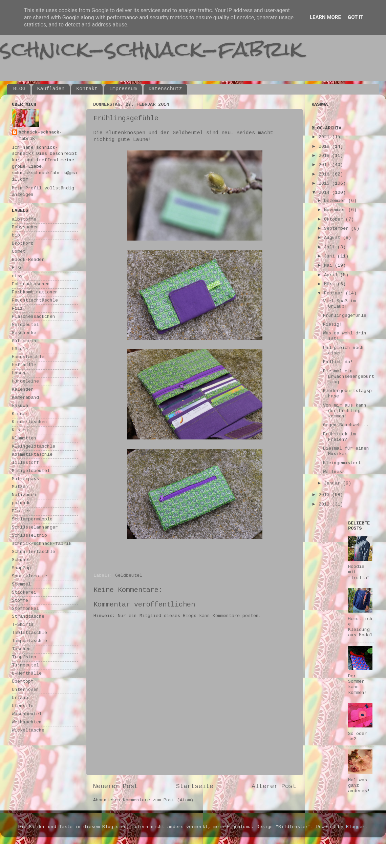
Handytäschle (28, 356)
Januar (333, 483)
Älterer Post (274, 786)
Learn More (325, 17)
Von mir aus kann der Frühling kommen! (344, 411)
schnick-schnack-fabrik (151, 49)
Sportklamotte (29, 576)
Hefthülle (24, 365)
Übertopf (23, 681)
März (331, 284)
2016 (325, 174)
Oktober (335, 219)
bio (16, 235)
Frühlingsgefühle (344, 315)
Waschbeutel (27, 714)
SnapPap (21, 568)
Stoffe (20, 600)
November (336, 209)
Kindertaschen (29, 422)
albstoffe (24, 219)
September (337, 228)
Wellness (334, 471)
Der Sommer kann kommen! (357, 684)
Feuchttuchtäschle (35, 300)
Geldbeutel (128, 575)
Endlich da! (338, 362)
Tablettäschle (29, 632)
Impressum (123, 89)
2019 (325, 146)
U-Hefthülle (27, 673)
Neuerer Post (115, 786)
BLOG (19, 89)
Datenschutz (165, 89)
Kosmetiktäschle (32, 454)
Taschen (21, 649)
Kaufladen (51, 89)
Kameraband (25, 397)
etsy (17, 276)
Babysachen (25, 227)
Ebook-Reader (28, 259)
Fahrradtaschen (31, 284)
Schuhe (20, 559)
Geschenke (24, 332)
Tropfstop (24, 657)
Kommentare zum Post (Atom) (158, 800)
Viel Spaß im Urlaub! (339, 304)
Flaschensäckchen (33, 316)
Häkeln (20, 349)
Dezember (336, 200)
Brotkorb (23, 243)
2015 (325, 183)
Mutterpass (25, 478)
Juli (331, 247)
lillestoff (25, 462)
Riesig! (332, 324)
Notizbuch (24, 494)
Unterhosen (25, 689)
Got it (355, 17)
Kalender (23, 389)
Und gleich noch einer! (343, 350)
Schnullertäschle (33, 551)
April (332, 274)
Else (17, 267)
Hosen (18, 373)
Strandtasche (28, 616)
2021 (325, 137)
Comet (18, 251)
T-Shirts (23, 624)
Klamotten (24, 438)
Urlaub (20, 697)
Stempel (21, 584)
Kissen (20, 430)
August (333, 237)
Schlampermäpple (32, 519)
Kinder (20, 413)
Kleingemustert (342, 463)
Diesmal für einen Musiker (346, 451)
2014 (325, 192)
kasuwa (20, 405)
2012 (325, 504)
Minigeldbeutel (31, 470)
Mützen (20, 486)
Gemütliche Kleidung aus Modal (360, 627)
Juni (331, 256)
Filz (17, 308)
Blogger (355, 826)
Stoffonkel (25, 608)
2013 (325, 494)
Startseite (194, 786)
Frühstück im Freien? (339, 437)
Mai (329, 265)
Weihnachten (27, 722)
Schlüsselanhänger (35, 527)
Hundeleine (25, 381)
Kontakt (87, 89)
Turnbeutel (25, 665)
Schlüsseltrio (29, 535)
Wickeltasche (28, 730)
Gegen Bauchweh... (346, 425)
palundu (21, 503)
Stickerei (24, 592)
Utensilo (23, 705)
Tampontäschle (29, 640)
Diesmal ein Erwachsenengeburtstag (348, 377)
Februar (335, 293)
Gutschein (24, 341)
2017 (325, 164)
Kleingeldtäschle (33, 446)
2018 (325, 155)
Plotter (21, 511)
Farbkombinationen (35, 292)
